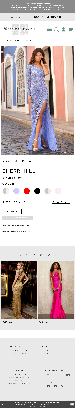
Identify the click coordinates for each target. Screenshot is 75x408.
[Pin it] (23, 161)
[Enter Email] (56, 375)
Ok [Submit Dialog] (72, 404)
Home (6, 40)
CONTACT (13, 387)
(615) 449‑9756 (25, 350)
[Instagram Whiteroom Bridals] (56, 386)
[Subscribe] (68, 375)
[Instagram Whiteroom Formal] (49, 386)
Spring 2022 (28, 40)
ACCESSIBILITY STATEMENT (20, 384)
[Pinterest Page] (63, 386)
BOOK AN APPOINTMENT (49, 17)
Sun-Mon (45, 357)
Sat (43, 354)
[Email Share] (29, 161)
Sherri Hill (16, 40)
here (43, 406)
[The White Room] (20, 29)
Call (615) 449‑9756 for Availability (17, 218)
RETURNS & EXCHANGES (19, 377)
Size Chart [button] (61, 202)
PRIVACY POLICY (15, 380)
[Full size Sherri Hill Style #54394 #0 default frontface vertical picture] (37, 100)
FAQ (10, 390)
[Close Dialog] (2, 404)
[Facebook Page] (42, 386)
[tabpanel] (37, 100)
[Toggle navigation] (49, 29)
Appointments (58, 5)
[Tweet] (16, 161)
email (13, 231)
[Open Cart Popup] (70, 29)
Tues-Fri (45, 350)
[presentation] (19, 290)
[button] (56, 29)
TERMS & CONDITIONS (18, 374)
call (8, 231)
